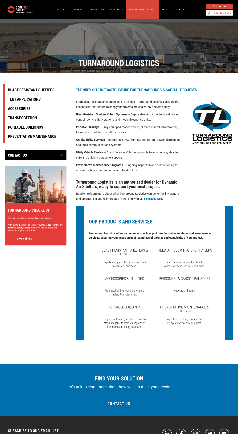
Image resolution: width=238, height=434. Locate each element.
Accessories (19, 108)
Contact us (219, 6)
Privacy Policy (226, 425)
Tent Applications (24, 99)
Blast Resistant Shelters (31, 90)
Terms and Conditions (205, 425)
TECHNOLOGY (97, 9)
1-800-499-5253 (219, 12)
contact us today (153, 199)
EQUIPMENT (77, 9)
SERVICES (60, 9)
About (165, 9)
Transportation (22, 117)
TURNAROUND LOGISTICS (142, 9)
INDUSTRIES (116, 9)
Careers (180, 9)
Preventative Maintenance (32, 136)
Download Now (24, 238)
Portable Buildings (25, 127)
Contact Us (18, 155)
